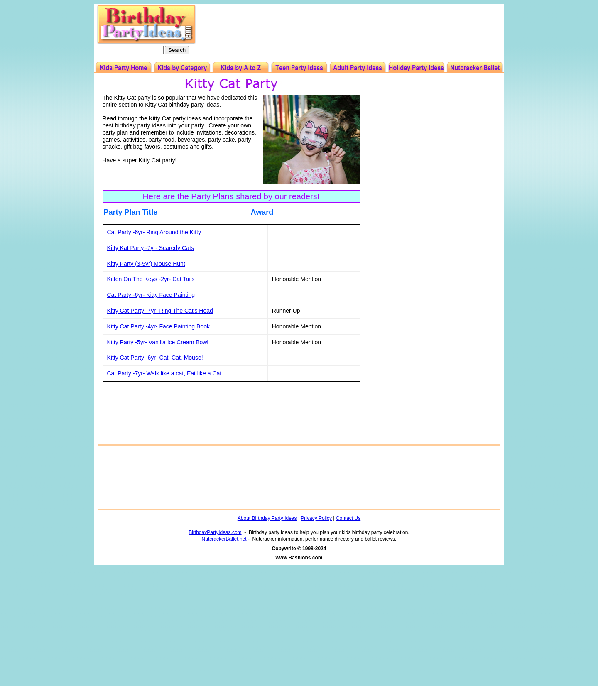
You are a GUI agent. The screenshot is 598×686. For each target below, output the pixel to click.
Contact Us (348, 518)
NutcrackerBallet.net (225, 539)
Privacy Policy (316, 518)
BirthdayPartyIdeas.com (215, 532)
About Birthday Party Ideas (267, 518)
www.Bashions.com (299, 558)
